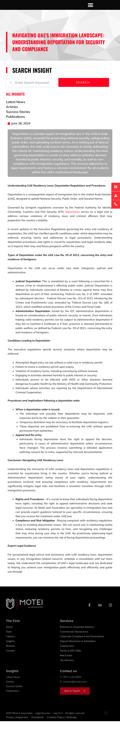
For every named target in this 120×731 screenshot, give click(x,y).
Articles (10, 691)
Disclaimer (37, 729)
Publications (13, 700)
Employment (67, 656)
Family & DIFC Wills (71, 661)
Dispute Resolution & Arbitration (78, 651)
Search (83, 93)
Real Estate (66, 665)
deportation (72, 222)
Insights (10, 651)
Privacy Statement (17, 729)
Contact (10, 661)
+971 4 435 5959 (72, 686)
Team (9, 642)
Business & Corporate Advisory (77, 638)
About (9, 638)
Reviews (10, 656)
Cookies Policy (56, 729)
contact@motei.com (75, 691)
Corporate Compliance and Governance (82, 647)
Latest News (13, 686)
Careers (10, 647)
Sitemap (72, 729)
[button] (90, 10)
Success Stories (14, 695)
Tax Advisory (67, 670)
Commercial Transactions (74, 642)
